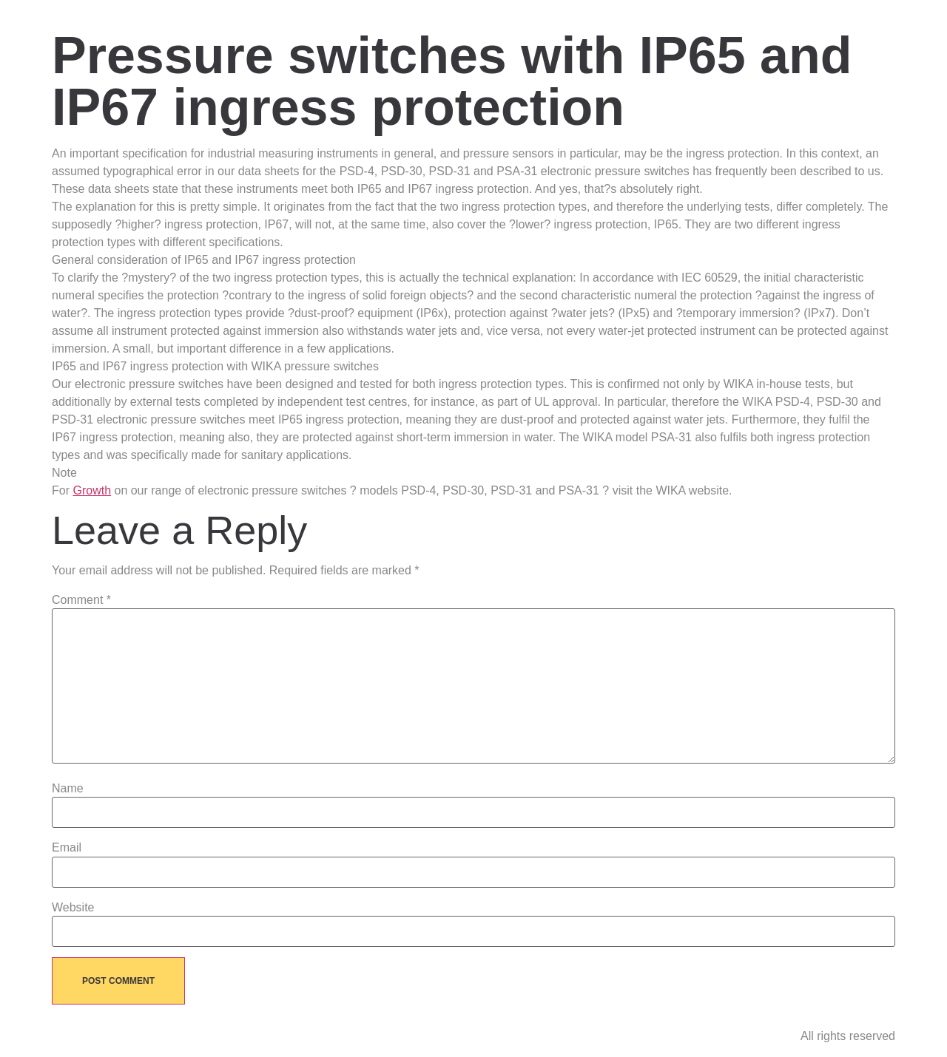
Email (66, 848)
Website (73, 908)
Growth (92, 490)
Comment (81, 600)
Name (68, 789)
